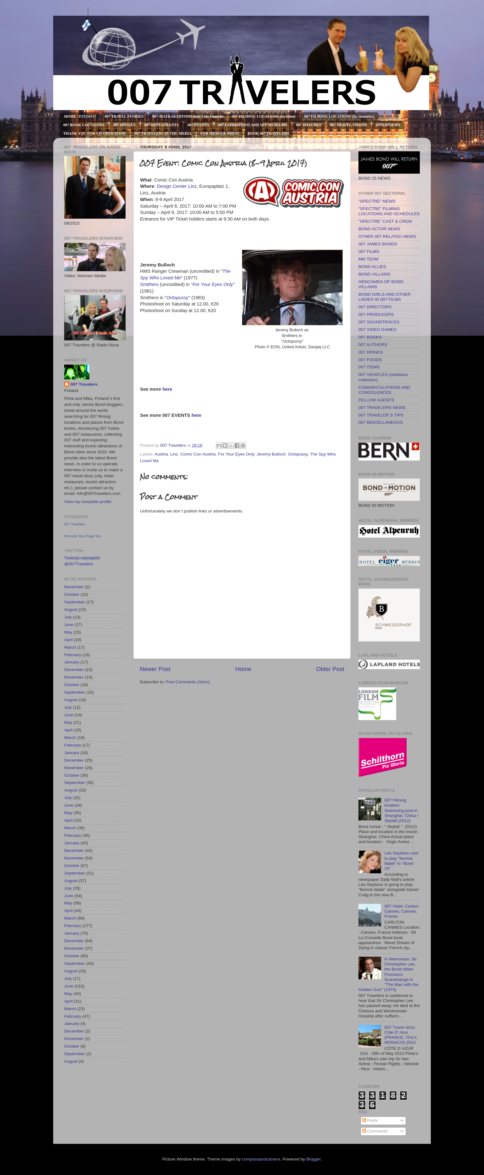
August (70, 609)
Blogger (313, 1159)
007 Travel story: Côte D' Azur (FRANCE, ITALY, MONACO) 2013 (400, 1035)
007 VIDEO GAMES (377, 329)
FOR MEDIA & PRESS (219, 133)
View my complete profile (87, 501)
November (74, 587)
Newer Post (155, 669)
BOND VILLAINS (374, 274)
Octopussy (177, 297)
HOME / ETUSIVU (80, 116)
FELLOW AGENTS (376, 400)
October (71, 594)
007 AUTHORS (372, 344)
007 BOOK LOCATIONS (83, 125)
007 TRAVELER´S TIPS (380, 415)
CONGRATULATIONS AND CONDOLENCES (384, 390)
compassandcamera (261, 1159)
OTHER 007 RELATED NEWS (387, 236)
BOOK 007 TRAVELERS (268, 133)
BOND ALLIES (372, 266)
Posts (370, 1120)
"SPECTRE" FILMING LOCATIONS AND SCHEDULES (389, 211)
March (70, 647)
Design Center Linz (177, 186)
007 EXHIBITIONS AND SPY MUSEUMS (252, 125)
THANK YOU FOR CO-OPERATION (94, 133)
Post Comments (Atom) (188, 682)
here (167, 389)
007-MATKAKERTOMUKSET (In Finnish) (187, 116)
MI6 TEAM (368, 259)
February (72, 654)
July (68, 617)
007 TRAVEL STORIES (124, 116)
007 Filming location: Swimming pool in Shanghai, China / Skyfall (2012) (401, 810)
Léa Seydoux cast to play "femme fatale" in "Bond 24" (401, 861)
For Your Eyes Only (213, 284)
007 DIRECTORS (375, 307)
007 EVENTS (198, 125)
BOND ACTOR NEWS (379, 229)
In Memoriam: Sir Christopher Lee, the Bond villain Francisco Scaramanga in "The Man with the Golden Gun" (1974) (388, 974)
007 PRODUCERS (376, 314)
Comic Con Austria (198, 454)
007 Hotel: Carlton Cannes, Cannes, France (401, 911)
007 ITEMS (369, 367)
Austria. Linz (166, 454)
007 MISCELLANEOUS (380, 422)
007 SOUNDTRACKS (378, 322)
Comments (375, 1131)
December (74, 669)
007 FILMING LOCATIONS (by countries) (339, 116)
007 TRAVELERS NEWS (382, 407)
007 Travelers (84, 384)
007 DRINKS (370, 352)
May (68, 632)
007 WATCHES (308, 125)
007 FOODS (370, 359)
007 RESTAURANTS (161, 125)
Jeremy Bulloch (271, 454)
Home (243, 669)
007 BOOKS (370, 337)
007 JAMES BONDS (377, 244)
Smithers (149, 284)
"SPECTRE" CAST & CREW (385, 221)
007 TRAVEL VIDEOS (348, 125)
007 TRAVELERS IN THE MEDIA (162, 133)
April (68, 639)
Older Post (330, 669)
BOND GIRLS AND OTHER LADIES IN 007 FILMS (384, 297)
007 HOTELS (124, 125)
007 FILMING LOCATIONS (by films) (263, 116)
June (68, 624)
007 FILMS (368, 251)
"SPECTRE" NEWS (377, 201)
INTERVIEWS (388, 125)
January (71, 662)
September (74, 602)
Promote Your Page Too (82, 536)
